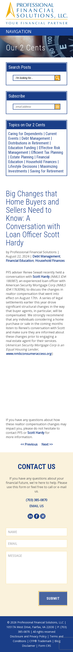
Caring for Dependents (25, 133)
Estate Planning (21, 157)
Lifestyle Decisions (22, 166)
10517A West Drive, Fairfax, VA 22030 (30, 627)
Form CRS (44, 646)
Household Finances (41, 161)
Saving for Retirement (46, 171)
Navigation (18, 31)
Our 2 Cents (26, 47)
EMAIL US (36, 506)
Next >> (47, 444)
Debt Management (35, 138)
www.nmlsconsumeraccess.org (28, 353)
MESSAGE (36, 567)
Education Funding (22, 147)
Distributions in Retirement (28, 143)
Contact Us (36, 467)
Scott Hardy (41, 276)
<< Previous (29, 444)
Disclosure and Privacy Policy (28, 636)
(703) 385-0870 (36, 500)
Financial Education (20, 260)
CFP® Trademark (40, 641)
